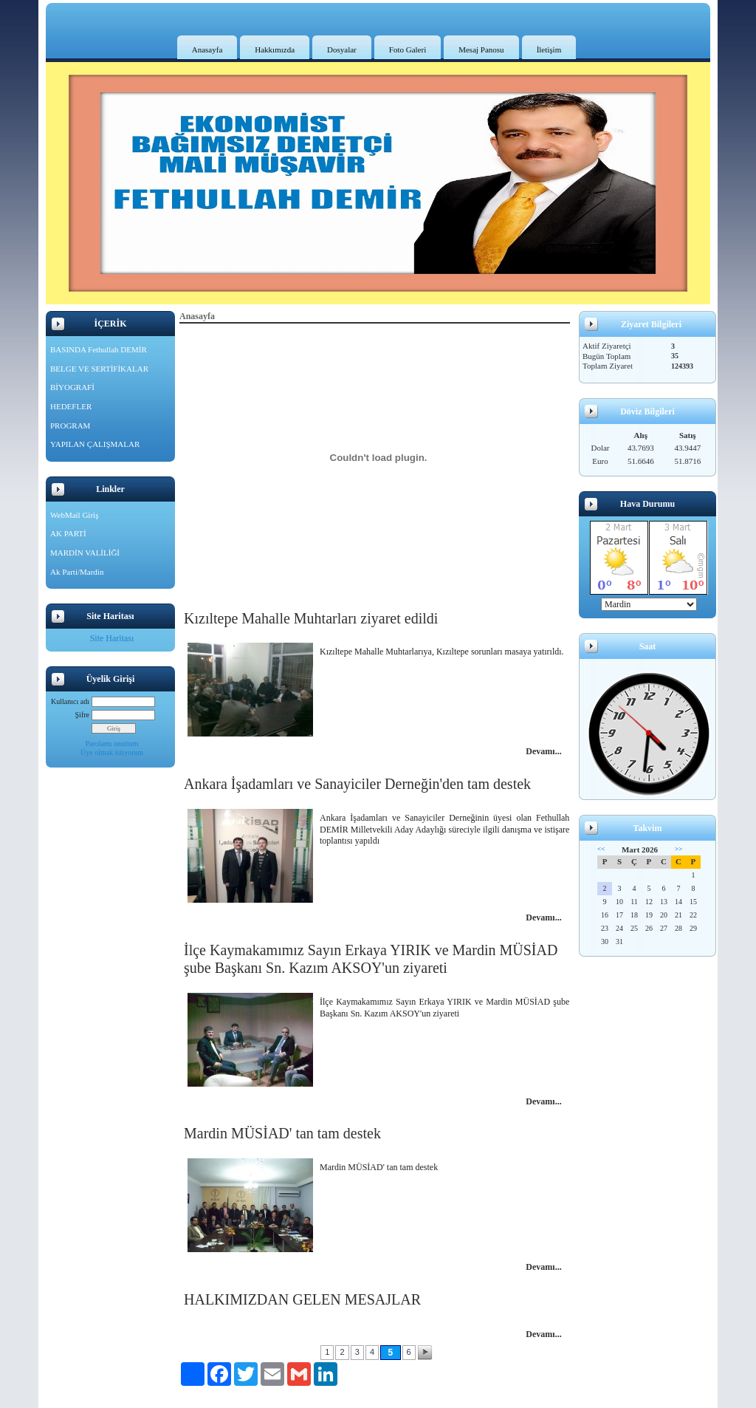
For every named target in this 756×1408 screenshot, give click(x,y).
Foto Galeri (407, 49)
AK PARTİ (68, 533)
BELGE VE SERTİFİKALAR (99, 368)
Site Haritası (112, 638)
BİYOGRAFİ (72, 387)
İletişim (549, 49)
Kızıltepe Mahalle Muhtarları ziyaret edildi (311, 618)
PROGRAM (70, 425)
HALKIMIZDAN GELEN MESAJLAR (302, 1299)
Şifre (82, 715)
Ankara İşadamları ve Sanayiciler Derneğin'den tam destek (357, 784)
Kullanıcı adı (70, 701)
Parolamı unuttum (112, 743)
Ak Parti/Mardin (76, 571)
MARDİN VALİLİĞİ (85, 552)
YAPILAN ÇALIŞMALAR (95, 444)
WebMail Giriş (74, 514)
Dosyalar (342, 49)
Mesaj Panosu (481, 49)
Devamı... (543, 751)
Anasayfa (207, 49)
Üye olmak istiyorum (111, 752)
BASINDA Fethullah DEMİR (98, 349)
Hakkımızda (275, 49)
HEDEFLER (71, 406)
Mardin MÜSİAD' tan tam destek (282, 1133)
